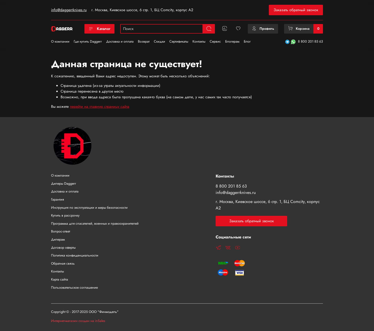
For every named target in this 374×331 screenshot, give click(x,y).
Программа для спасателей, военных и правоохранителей (95, 223)
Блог (247, 41)
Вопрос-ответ (60, 231)
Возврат (144, 41)
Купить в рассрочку (65, 215)
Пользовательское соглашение (74, 287)
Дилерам (58, 239)
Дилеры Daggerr (63, 183)
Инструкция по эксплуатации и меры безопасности (89, 207)
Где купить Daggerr (88, 41)
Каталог (99, 28)
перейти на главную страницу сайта (99, 106)
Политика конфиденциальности (74, 255)
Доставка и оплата (120, 41)
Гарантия (57, 199)
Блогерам (232, 41)
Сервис (215, 41)
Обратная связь (63, 263)
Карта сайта (59, 279)
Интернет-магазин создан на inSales (78, 320)
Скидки (159, 41)
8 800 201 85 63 (310, 41)
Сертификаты (178, 41)
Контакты (198, 41)
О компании (60, 41)
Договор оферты (63, 247)
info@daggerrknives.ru (69, 10)
